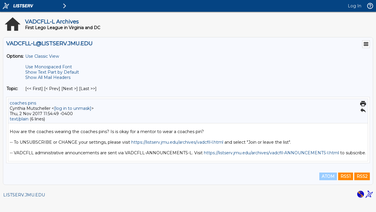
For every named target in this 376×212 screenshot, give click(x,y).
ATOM (328, 176)
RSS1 (345, 176)
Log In (354, 6)
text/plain (19, 119)
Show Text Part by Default (52, 72)
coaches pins (23, 103)
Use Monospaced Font (48, 66)
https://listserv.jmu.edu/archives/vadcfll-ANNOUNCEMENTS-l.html (271, 152)
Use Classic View (42, 56)
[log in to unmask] (72, 108)
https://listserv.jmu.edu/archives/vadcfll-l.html (177, 142)
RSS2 (362, 176)
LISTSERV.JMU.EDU (24, 195)
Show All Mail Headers (47, 77)
